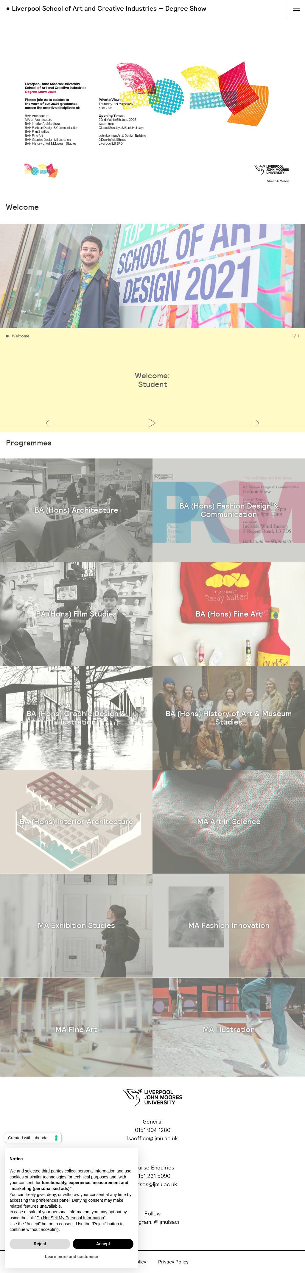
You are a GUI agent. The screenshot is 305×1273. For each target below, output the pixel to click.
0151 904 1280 (152, 1130)
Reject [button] (40, 1243)
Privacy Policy (173, 1262)
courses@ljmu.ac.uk (152, 1184)
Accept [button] (103, 1243)
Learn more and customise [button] (71, 1256)
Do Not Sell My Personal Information (70, 1217)
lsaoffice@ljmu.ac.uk (152, 1138)
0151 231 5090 (152, 1176)
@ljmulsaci (166, 1222)
